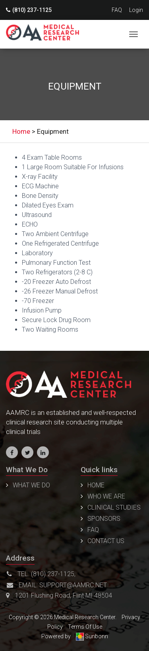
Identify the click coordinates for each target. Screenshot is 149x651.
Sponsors (103, 518)
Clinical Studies (114, 507)
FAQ (117, 10)
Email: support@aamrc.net (57, 585)
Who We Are (106, 496)
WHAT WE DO (31, 485)
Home (95, 485)
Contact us (105, 541)
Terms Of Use (85, 627)
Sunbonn (92, 636)
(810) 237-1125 (29, 10)
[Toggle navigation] (133, 34)
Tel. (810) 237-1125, (41, 574)
